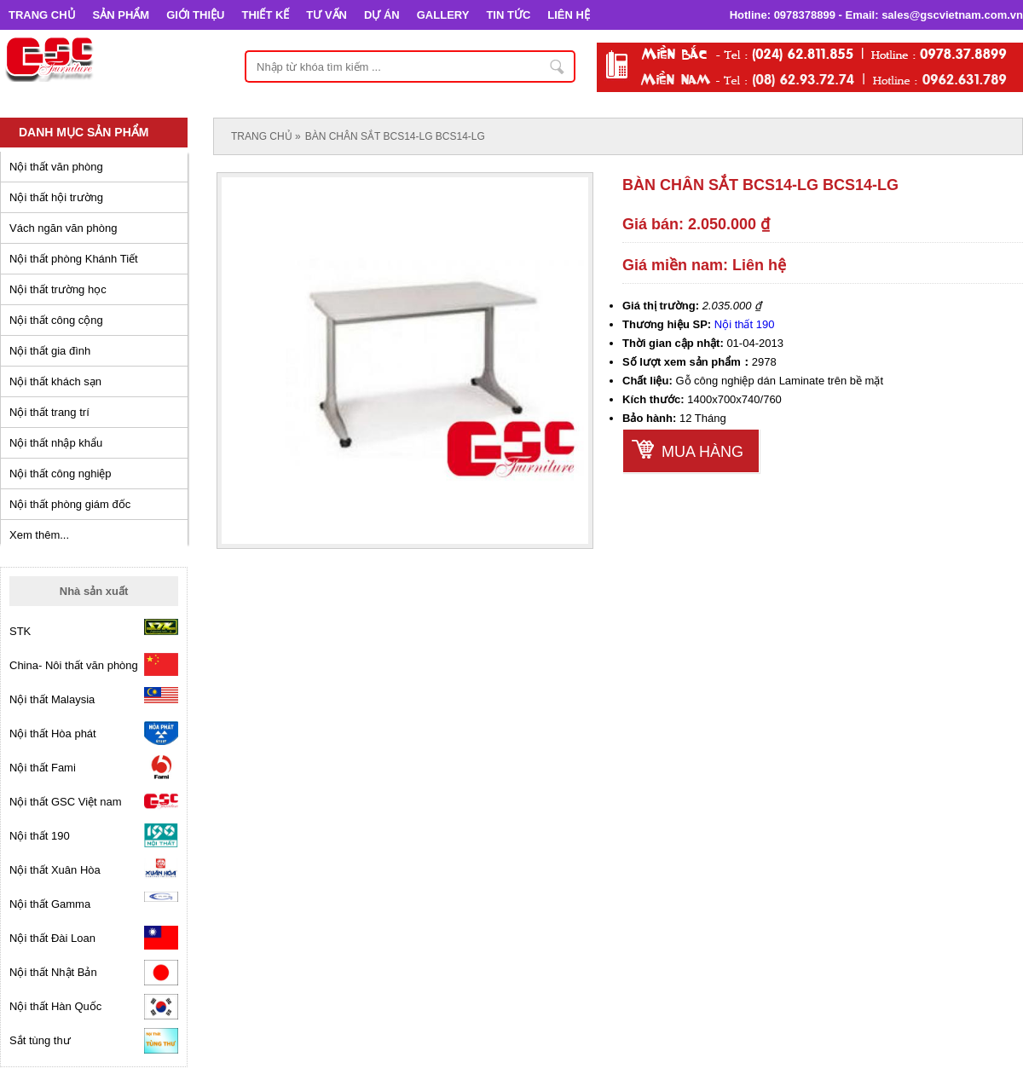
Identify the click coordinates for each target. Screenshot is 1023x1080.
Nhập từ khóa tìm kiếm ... (557, 66)
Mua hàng (702, 451)
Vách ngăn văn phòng (63, 228)
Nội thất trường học (58, 289)
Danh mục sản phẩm (83, 132)
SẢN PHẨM (121, 15)
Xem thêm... (39, 534)
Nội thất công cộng (56, 320)
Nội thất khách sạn (55, 381)
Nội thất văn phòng (56, 166)
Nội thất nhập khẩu (55, 442)
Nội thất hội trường (56, 197)
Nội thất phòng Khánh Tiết (73, 258)
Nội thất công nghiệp (60, 473)
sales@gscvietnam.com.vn (952, 15)
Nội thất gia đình (49, 350)
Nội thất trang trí (49, 412)
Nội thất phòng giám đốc (69, 504)
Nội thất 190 (744, 324)
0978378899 (804, 15)
